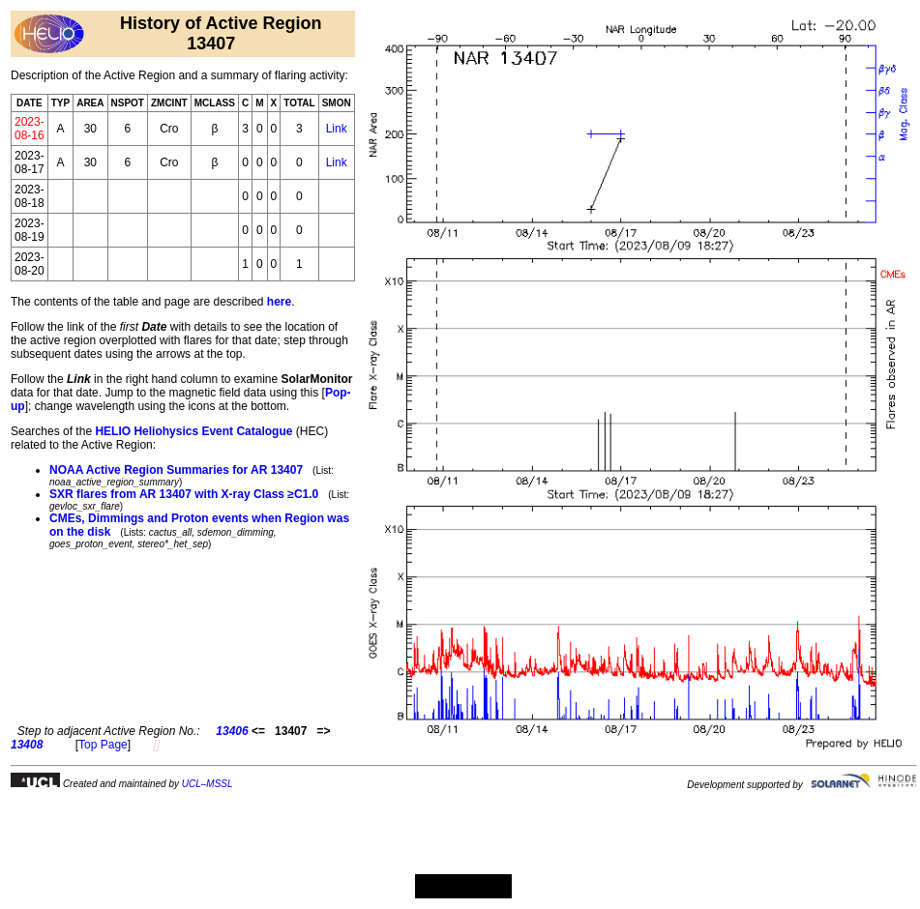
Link (336, 128)
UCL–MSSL (207, 783)
